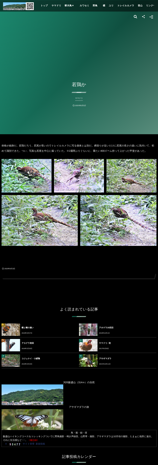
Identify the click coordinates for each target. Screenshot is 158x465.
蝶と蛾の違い (28, 327)
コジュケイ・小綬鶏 (31, 358)
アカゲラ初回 (28, 343)
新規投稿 (40, 444)
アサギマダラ (105, 358)
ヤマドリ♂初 (105, 343)
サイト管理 (28, 444)
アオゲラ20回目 (106, 327)
